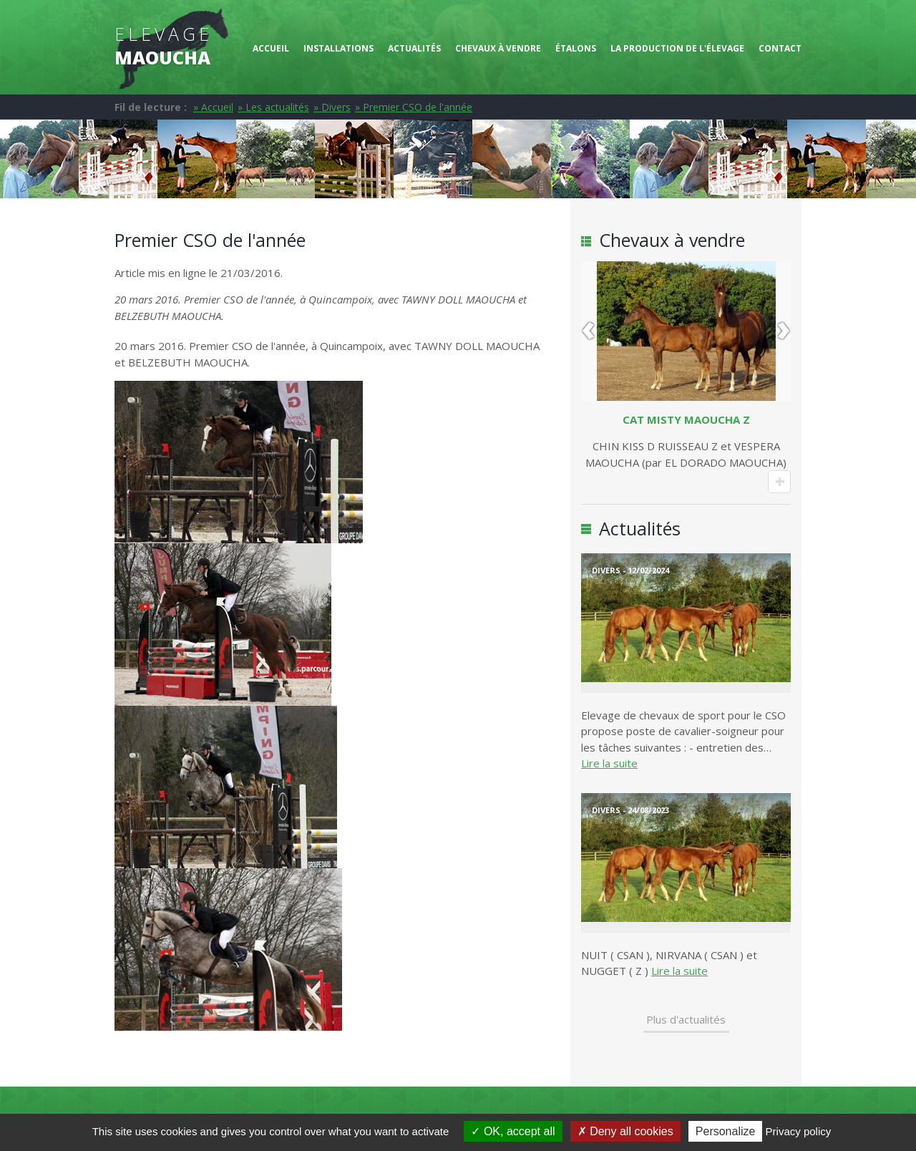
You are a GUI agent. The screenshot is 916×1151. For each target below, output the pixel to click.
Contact (780, 48)
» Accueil (213, 107)
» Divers (332, 107)
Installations (338, 48)
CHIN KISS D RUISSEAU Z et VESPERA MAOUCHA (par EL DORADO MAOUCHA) (686, 441)
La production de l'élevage (677, 48)
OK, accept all (513, 1131)
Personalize (726, 1131)
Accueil (271, 48)
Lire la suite (609, 763)
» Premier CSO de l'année (413, 107)
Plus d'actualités (686, 1019)
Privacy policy (799, 1131)
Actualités (414, 48)
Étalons (575, 48)
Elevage (163, 45)
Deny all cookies (625, 1131)
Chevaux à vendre (498, 48)
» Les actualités (273, 107)
